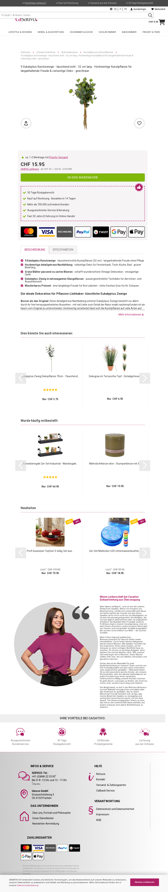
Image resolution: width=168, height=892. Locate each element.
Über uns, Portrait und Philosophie (51, 812)
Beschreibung (34, 249)
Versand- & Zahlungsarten (111, 785)
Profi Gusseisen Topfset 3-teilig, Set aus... (50, 550)
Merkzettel (158, 9)
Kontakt (100, 779)
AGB (98, 820)
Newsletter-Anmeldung (45, 823)
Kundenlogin (138, 9)
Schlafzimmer (107, 34)
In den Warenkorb (82, 177)
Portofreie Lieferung (35, 3)
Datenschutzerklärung (27, 885)
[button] (20, 378)
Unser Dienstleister (43, 818)
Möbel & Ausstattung (51, 34)
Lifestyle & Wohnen (20, 34)
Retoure (100, 774)
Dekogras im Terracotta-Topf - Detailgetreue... (115, 376)
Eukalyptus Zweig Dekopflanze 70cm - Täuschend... (50, 376)
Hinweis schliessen (144, 882)
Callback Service (105, 790)
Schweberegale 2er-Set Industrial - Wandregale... (50, 463)
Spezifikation (63, 249)
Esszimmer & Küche (81, 34)
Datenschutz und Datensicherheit (115, 809)
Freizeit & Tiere (151, 34)
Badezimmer (129, 34)
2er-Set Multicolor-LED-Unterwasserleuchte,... (115, 550)
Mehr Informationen (131, 314)
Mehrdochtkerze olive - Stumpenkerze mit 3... (115, 463)
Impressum (102, 814)
